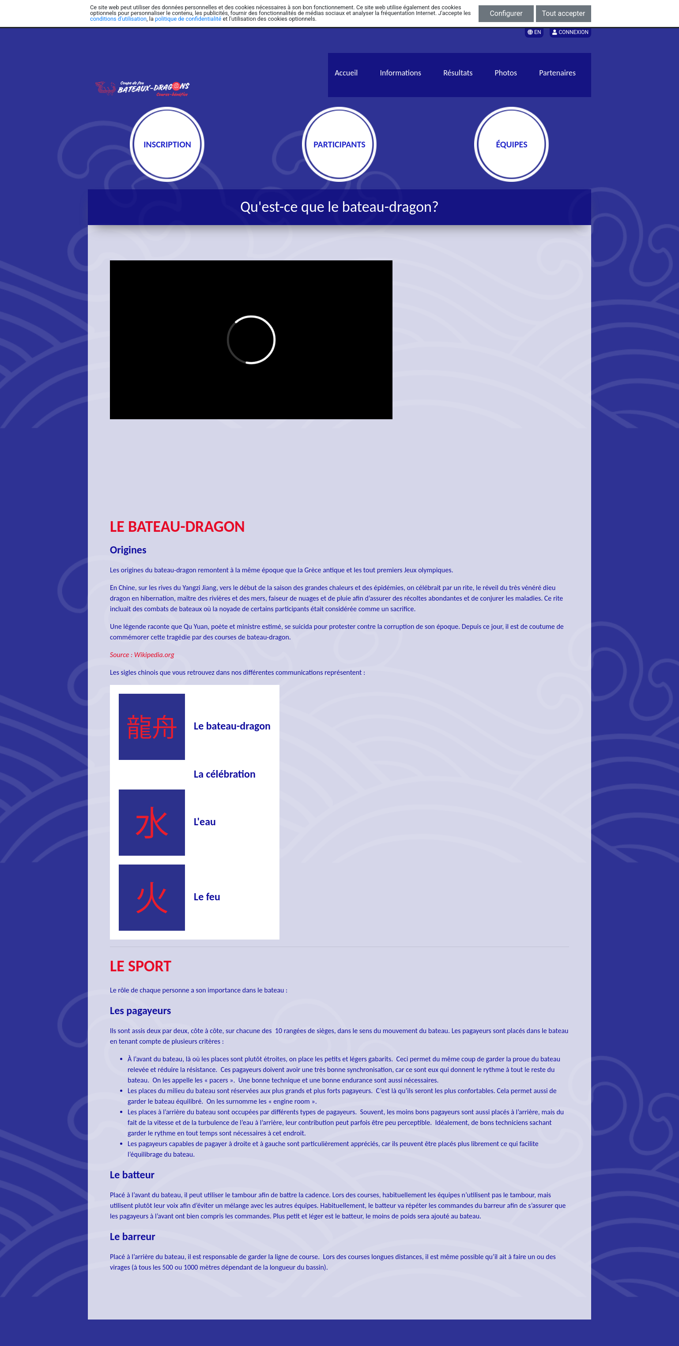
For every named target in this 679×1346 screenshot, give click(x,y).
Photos (506, 73)
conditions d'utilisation (118, 18)
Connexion (570, 32)
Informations (401, 73)
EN (534, 32)
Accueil (346, 73)
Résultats (457, 73)
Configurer (506, 13)
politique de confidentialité (188, 18)
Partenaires (557, 73)
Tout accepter (563, 13)
